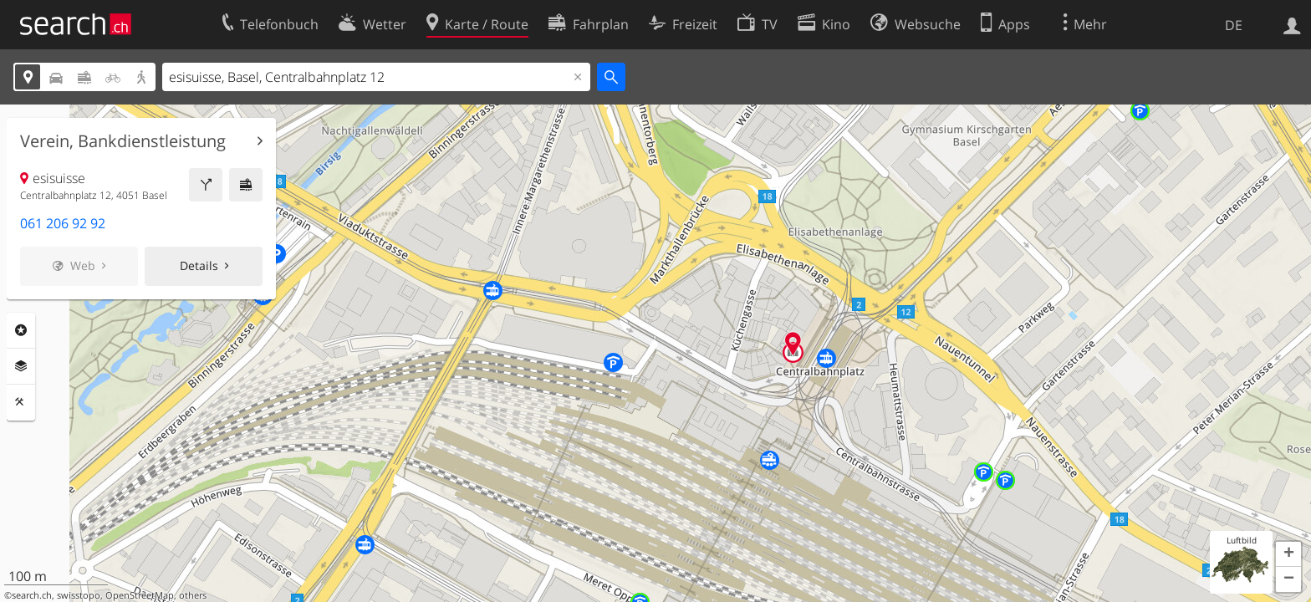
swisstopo (78, 595)
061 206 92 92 (62, 223)
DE (1233, 25)
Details (199, 265)
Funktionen (21, 402)
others (193, 595)
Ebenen (21, 366)
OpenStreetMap (139, 595)
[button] (1288, 554)
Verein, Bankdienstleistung (123, 141)
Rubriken (21, 330)
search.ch (32, 595)
